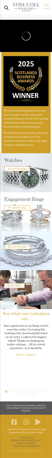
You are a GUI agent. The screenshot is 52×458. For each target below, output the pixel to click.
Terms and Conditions (26, 440)
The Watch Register (26, 446)
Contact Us (26, 438)
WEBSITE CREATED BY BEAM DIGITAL (26, 451)
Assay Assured (26, 443)
